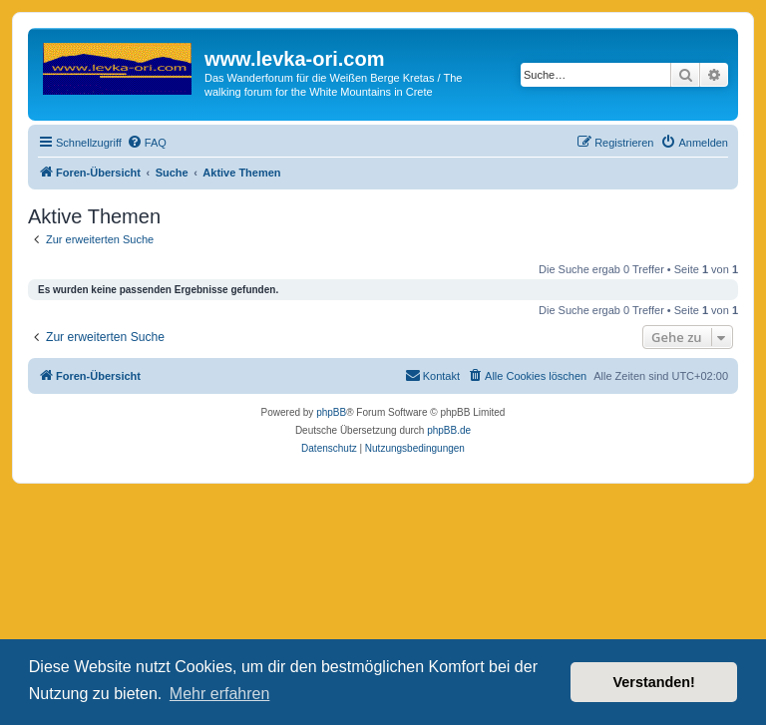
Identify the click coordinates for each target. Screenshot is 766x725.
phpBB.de (449, 430)
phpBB (331, 412)
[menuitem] (147, 143)
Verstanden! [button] (654, 682)
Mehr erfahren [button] (220, 693)
